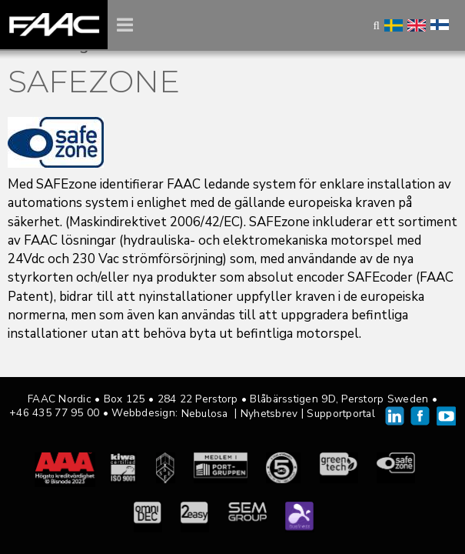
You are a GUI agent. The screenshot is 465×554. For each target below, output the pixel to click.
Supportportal (341, 413)
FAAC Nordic (54, 24)
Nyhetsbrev (269, 413)
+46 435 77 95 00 (54, 412)
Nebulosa (204, 413)
